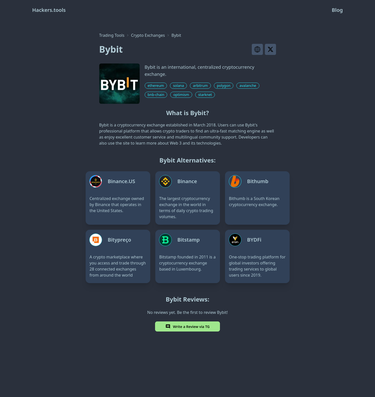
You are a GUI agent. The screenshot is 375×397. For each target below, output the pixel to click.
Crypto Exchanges (148, 35)
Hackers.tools (49, 10)
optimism (181, 94)
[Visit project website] (257, 49)
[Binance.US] (118, 198)
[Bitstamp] (187, 256)
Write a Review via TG (187, 326)
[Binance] (187, 198)
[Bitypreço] (118, 256)
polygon (224, 85)
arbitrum (200, 85)
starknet (205, 94)
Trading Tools (111, 35)
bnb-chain (156, 94)
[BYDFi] (257, 256)
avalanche (247, 85)
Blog (337, 10)
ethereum (156, 85)
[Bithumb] (257, 198)
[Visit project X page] (270, 49)
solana (178, 85)
